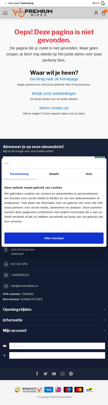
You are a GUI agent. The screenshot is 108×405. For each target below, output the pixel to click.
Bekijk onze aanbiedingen (54, 93)
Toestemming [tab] (19, 173)
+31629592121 (20, 274)
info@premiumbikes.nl (24, 285)
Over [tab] (89, 173)
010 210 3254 (19, 263)
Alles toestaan (54, 238)
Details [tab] (54, 173)
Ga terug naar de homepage (54, 79)
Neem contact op (53, 108)
